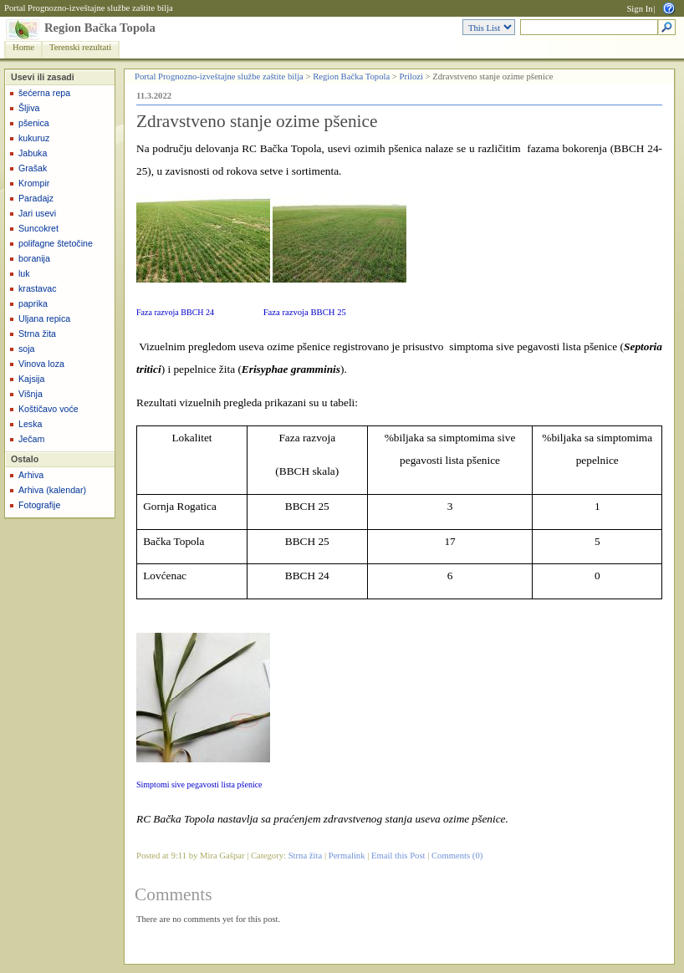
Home (23, 47)
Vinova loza (41, 364)
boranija (34, 258)
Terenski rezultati (80, 47)
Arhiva (30, 475)
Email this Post (398, 855)
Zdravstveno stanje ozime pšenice (256, 121)
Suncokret (38, 228)
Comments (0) (456, 855)
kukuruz (33, 138)
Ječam (31, 439)
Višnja (30, 394)
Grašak (32, 168)
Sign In (639, 8)
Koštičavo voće (48, 409)
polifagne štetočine (55, 243)
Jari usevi (37, 213)
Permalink (347, 855)
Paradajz (36, 198)
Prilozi (411, 76)
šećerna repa (44, 93)
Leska (30, 424)
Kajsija (31, 379)
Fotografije (39, 505)
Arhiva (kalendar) (52, 490)
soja (26, 349)
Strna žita (37, 334)
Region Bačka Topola (100, 27)
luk (24, 273)
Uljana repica (44, 318)
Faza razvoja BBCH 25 (304, 312)
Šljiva (28, 108)
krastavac (37, 288)
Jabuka (32, 153)
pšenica (33, 123)
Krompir (33, 183)
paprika (33, 303)
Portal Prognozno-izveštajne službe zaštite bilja (88, 8)
